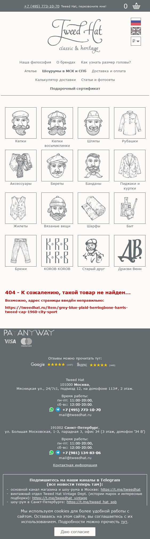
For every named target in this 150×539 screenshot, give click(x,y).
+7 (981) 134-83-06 (81, 453)
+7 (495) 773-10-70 (81, 410)
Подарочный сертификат (75, 89)
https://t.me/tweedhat (120, 489)
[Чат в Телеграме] (58, 410)
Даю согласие (75, 531)
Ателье (31, 71)
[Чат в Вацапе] (51, 410)
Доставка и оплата (109, 71)
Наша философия (35, 62)
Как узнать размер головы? (106, 62)
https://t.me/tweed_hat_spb (92, 502)
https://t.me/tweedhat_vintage (59, 498)
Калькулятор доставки (55, 80)
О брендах (65, 62)
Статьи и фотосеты (98, 80)
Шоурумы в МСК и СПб (64, 71)
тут (124, 521)
